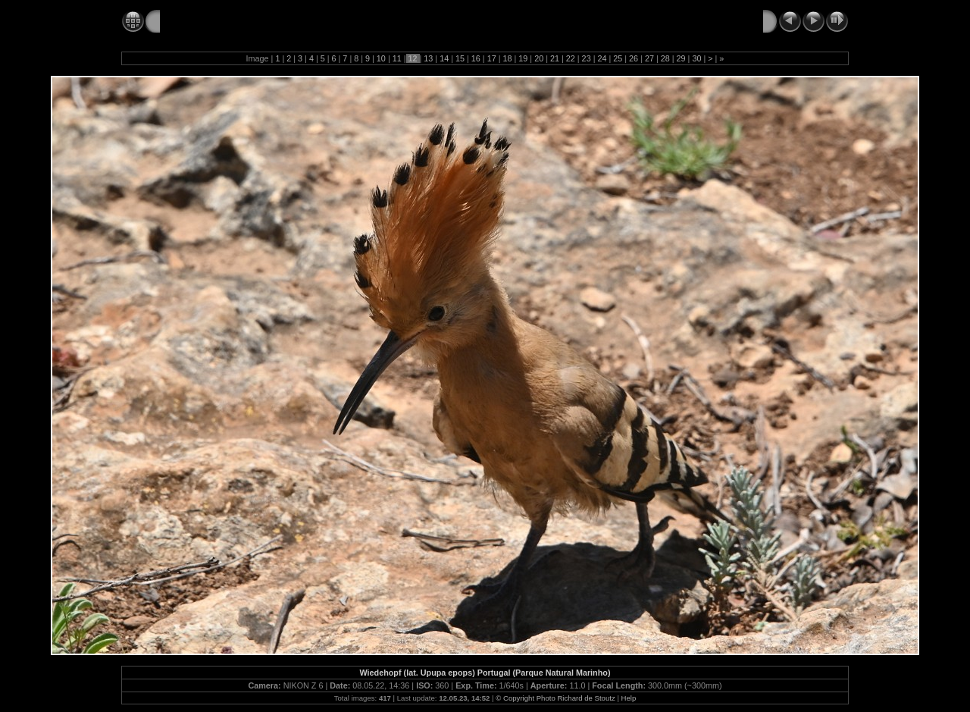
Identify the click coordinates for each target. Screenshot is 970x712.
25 (617, 58)
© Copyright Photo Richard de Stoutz (555, 698)
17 (492, 58)
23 (586, 58)
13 (428, 58)
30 (696, 58)
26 (633, 58)
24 (602, 58)
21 (555, 58)
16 (476, 58)
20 (539, 58)
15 (460, 58)
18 (507, 58)
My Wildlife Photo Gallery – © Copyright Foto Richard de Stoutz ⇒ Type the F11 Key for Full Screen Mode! (433, 20)
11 (397, 58)
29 (681, 58)
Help (629, 698)
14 (444, 58)
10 (381, 58)
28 (665, 58)
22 (570, 58)
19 (523, 58)
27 (649, 58)
